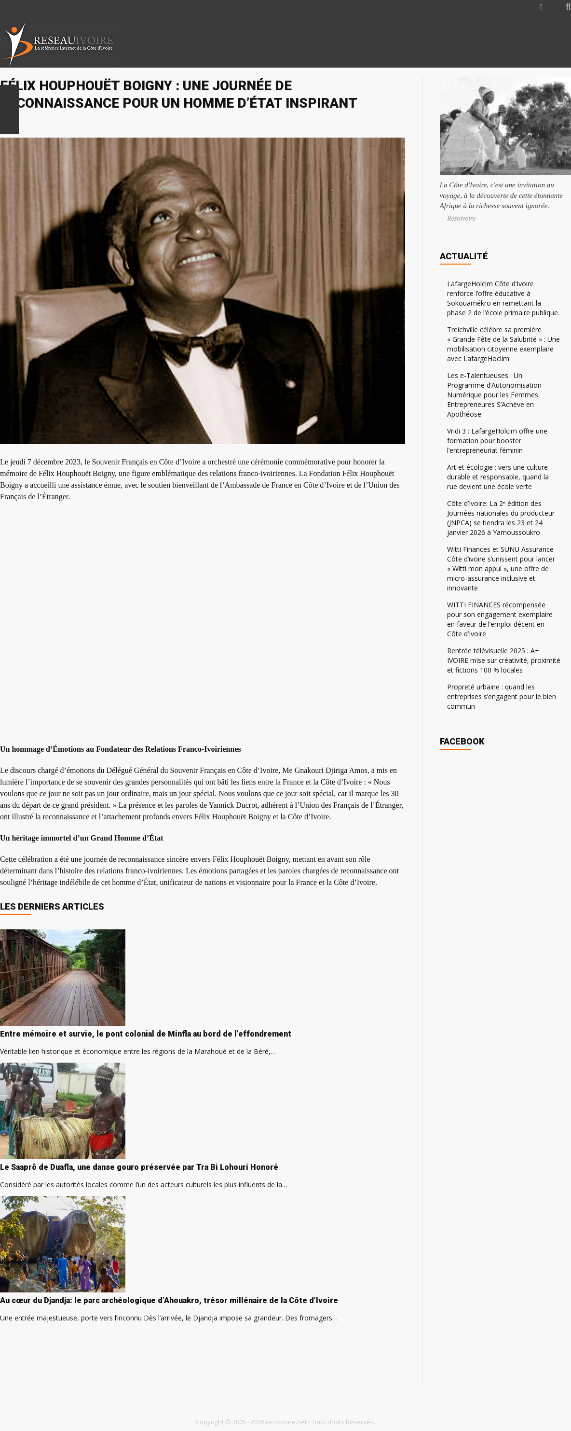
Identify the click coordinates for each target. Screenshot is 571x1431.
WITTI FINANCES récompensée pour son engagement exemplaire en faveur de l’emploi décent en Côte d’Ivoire (500, 619)
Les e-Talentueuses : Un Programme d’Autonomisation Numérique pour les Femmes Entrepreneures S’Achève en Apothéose (494, 395)
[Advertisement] (457, 44)
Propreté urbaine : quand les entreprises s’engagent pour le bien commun (501, 696)
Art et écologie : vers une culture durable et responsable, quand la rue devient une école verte (498, 477)
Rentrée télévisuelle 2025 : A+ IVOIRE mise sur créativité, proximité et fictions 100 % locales (503, 660)
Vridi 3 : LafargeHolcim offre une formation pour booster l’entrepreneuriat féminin (497, 440)
